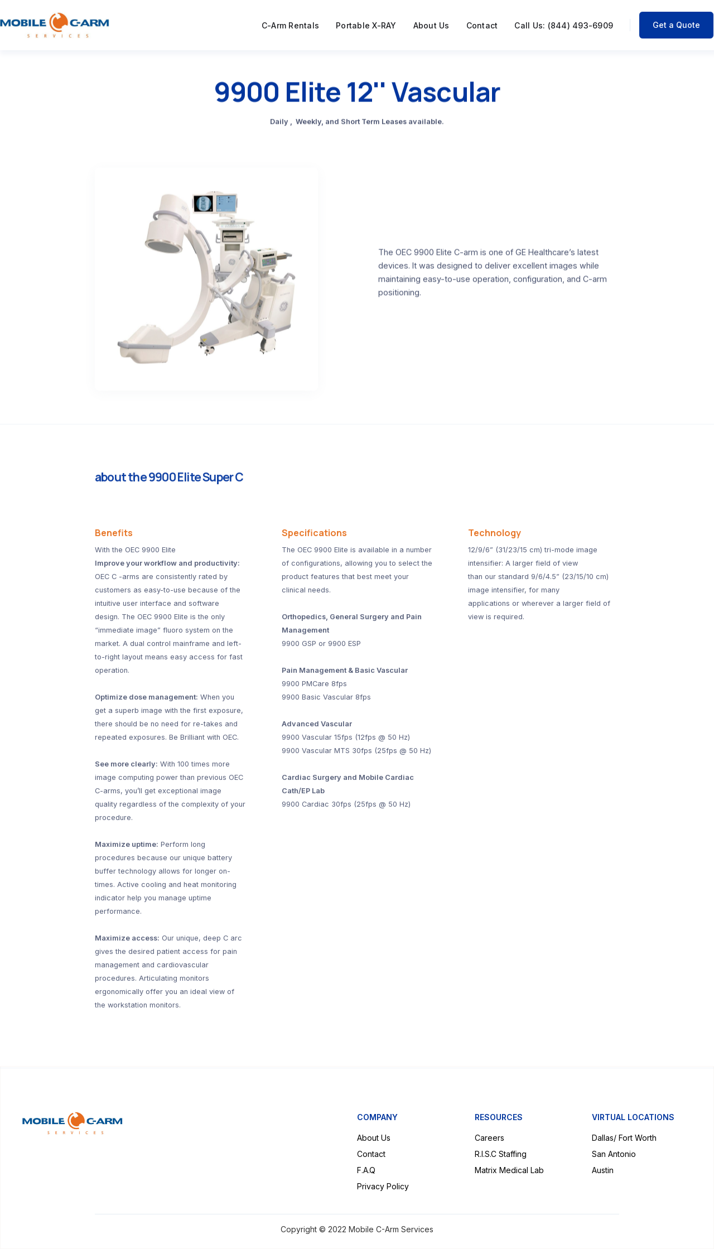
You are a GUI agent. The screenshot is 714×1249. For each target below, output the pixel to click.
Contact (482, 25)
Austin (603, 1170)
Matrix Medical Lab (509, 1170)
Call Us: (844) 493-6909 (563, 25)
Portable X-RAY (366, 25)
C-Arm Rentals (290, 25)
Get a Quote (676, 25)
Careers (489, 1137)
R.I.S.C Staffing (501, 1154)
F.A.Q (366, 1170)
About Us (431, 25)
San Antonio (614, 1154)
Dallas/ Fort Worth (624, 1137)
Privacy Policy (383, 1186)
